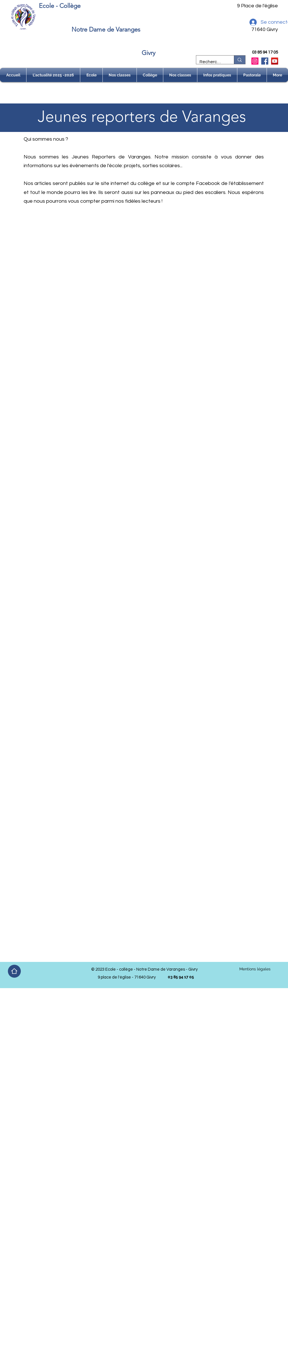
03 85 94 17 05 (265, 52)
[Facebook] (264, 61)
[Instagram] (254, 61)
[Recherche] (211, 62)
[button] (91, 75)
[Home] (14, 971)
